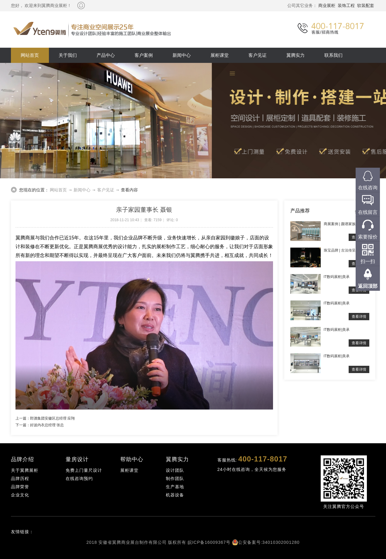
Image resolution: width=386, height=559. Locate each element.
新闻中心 (182, 55)
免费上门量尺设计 (84, 470)
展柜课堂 (219, 55)
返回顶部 (367, 286)
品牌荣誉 (20, 486)
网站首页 (30, 55)
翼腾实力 (295, 55)
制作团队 (175, 478)
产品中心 (106, 55)
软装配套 (365, 5)
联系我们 (333, 55)
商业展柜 (326, 5)
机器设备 (175, 494)
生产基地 (175, 486)
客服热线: (252, 459)
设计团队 (175, 470)
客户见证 (257, 55)
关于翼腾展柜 (24, 470)
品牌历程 (20, 478)
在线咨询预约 (79, 478)
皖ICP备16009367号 (209, 542)
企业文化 (20, 494)
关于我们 (68, 55)
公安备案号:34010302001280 (269, 542)
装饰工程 (346, 5)
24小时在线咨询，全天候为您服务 (252, 469)
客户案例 (144, 55)
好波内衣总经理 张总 (47, 425)
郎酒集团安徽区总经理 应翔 (52, 418)
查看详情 (359, 316)
